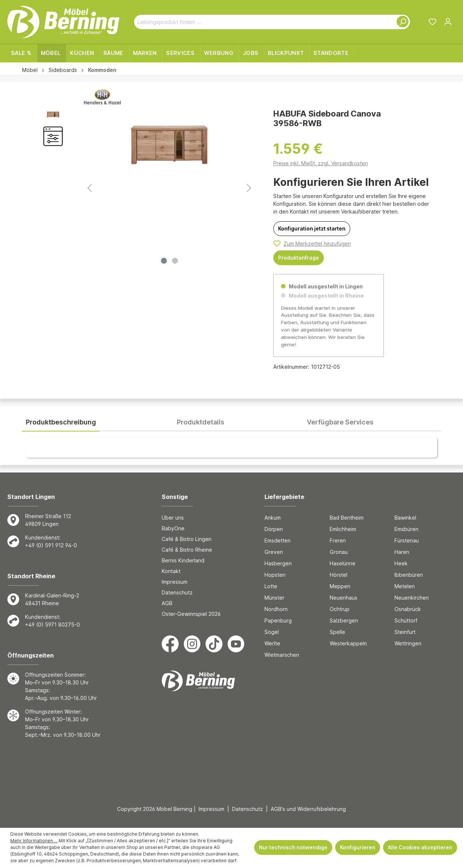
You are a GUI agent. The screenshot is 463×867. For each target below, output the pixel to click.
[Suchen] (401, 22)
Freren (338, 540)
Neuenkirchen (411, 597)
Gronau (339, 552)
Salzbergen (344, 620)
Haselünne (342, 563)
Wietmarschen (281, 655)
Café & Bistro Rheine (187, 550)
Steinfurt (404, 632)
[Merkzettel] (432, 21)
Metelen (404, 586)
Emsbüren (406, 529)
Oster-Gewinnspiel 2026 (191, 614)
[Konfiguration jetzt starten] (311, 228)
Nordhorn (276, 609)
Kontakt (171, 571)
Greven (273, 552)
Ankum (272, 517)
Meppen (340, 586)
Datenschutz (177, 592)
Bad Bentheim (347, 517)
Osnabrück (407, 609)
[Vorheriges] (89, 188)
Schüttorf (405, 620)
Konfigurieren (357, 847)
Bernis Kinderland (183, 560)
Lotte (270, 586)
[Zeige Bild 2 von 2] (175, 261)
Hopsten (274, 575)
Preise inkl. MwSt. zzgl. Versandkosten (320, 163)
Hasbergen (278, 563)
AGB (167, 603)
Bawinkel (405, 517)
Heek (401, 563)
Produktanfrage (298, 257)
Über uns (173, 517)
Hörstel (338, 575)
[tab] (60, 422)
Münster (274, 597)
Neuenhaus (343, 597)
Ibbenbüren (408, 575)
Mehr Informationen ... (33, 840)
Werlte (272, 643)
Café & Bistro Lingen (186, 539)
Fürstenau (406, 540)
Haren (401, 552)
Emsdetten (277, 540)
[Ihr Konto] (448, 21)
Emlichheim (343, 529)
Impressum (174, 582)
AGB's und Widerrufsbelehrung (308, 809)
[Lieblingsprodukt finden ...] (263, 22)
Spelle (337, 632)
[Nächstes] (249, 188)
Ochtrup (340, 609)
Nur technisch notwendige (293, 847)
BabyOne (173, 528)
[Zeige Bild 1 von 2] (164, 261)
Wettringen (407, 643)
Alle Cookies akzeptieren (420, 847)
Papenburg (278, 620)
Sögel (271, 632)
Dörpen (273, 529)
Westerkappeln (348, 643)
